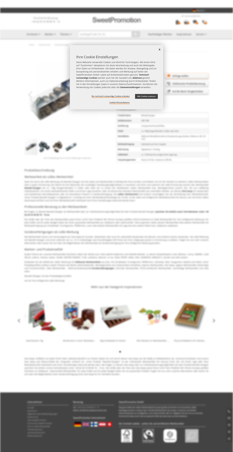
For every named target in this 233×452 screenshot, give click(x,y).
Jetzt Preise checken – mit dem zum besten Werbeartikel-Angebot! (116, 4)
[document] (116, 77)
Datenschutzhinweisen (130, 84)
